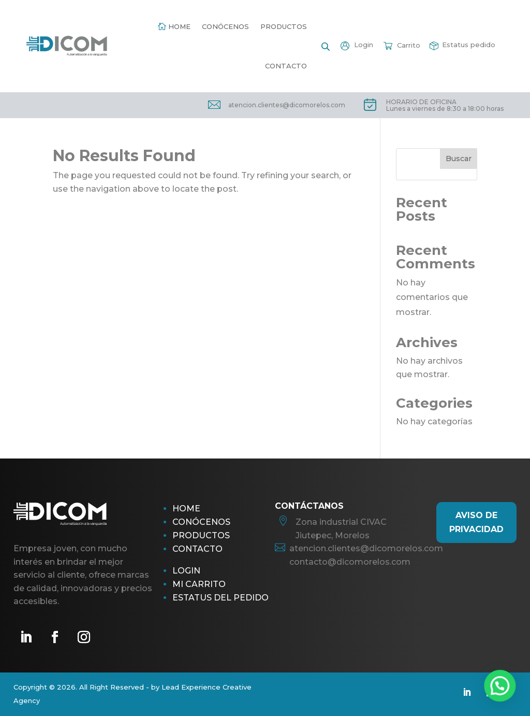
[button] (504, 697)
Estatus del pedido (220, 598)
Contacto (286, 66)
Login (186, 571)
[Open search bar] (325, 46)
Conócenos (225, 26)
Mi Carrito (199, 584)
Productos (283, 26)
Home (179, 26)
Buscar (459, 158)
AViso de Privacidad (476, 522)
